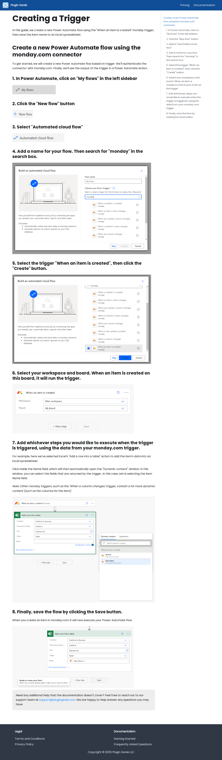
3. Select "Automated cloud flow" (181, 46)
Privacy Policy (24, 744)
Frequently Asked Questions (133, 744)
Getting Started (124, 739)
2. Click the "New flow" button (182, 39)
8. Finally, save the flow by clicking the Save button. (180, 115)
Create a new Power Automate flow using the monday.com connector (181, 21)
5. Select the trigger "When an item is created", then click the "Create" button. (183, 69)
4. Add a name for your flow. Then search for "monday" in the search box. (182, 56)
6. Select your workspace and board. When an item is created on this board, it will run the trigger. (183, 83)
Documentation (204, 5)
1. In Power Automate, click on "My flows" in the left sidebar (182, 32)
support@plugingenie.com (57, 700)
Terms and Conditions (30, 739)
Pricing (184, 5)
